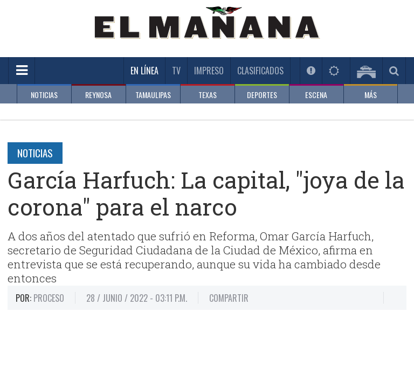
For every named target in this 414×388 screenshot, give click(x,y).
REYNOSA (98, 94)
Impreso (209, 70)
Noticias (35, 152)
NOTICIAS (44, 94)
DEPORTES (262, 94)
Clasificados (260, 70)
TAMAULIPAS (153, 94)
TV (176, 70)
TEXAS (207, 94)
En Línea (144, 70)
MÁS (370, 94)
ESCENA (316, 94)
